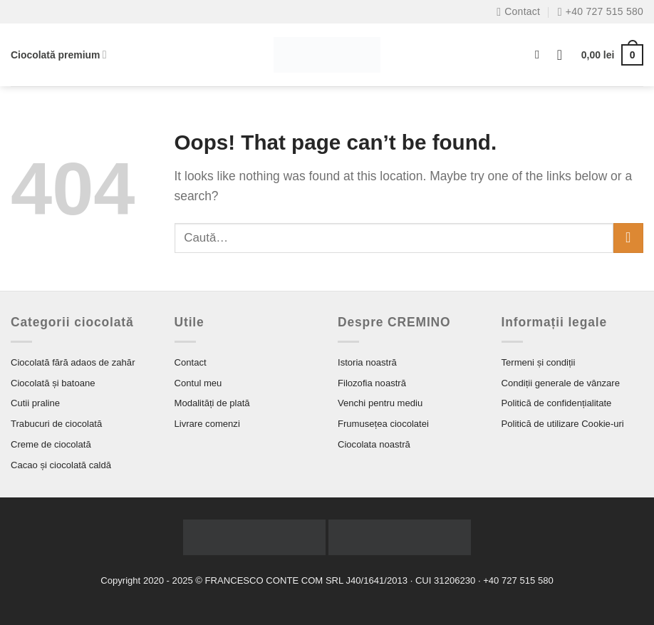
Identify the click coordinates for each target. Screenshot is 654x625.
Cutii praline (35, 403)
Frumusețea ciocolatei (383, 423)
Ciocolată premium (59, 54)
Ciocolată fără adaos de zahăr (73, 362)
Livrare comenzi (207, 423)
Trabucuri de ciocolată (56, 423)
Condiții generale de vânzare (561, 383)
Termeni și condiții (539, 362)
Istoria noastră (367, 362)
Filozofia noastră (372, 383)
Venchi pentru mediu (380, 403)
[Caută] (541, 55)
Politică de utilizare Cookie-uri (563, 423)
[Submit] (628, 238)
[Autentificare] (564, 55)
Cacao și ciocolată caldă (61, 465)
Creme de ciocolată (51, 444)
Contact (191, 362)
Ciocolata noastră (374, 444)
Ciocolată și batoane (53, 383)
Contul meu (198, 383)
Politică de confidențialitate (557, 403)
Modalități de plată (212, 403)
